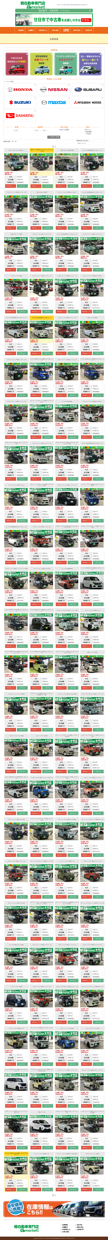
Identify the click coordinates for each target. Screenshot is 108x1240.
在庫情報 (65, 1225)
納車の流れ (80, 1227)
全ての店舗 (64, 130)
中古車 (88, 134)
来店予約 (79, 1225)
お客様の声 (80, 1229)
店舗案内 (65, 1227)
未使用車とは (66, 1229)
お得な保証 (65, 1231)
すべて (88, 130)
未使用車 (88, 132)
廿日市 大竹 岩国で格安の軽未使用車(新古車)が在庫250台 (54, 1238)
